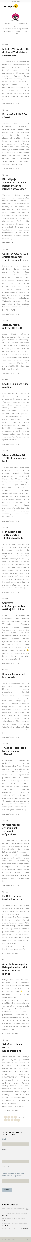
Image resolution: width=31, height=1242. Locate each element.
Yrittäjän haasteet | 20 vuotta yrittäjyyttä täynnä (14, 1213)
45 (15, 1117)
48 (12, 1119)
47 (8, 1119)
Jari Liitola (15, 103)
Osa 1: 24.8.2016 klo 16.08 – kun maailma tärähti (14, 458)
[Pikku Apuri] (12, 6)
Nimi (4, 1139)
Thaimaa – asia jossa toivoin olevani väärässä (14, 751)
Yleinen (5, 45)
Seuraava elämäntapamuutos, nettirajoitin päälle (14, 606)
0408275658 (13, 1)
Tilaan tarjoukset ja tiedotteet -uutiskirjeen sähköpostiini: (13, 1175)
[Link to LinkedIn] (27, 1239)
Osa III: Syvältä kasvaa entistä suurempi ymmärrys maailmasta (15, 257)
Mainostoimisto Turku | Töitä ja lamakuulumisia (14, 1223)
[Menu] (26, 6)
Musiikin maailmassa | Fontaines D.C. (12, 1229)
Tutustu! (18, 1)
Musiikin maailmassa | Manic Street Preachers (14, 1218)
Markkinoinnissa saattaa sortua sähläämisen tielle (12, 535)
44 (12, 1117)
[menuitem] (26, 6)
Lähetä (7, 1190)
